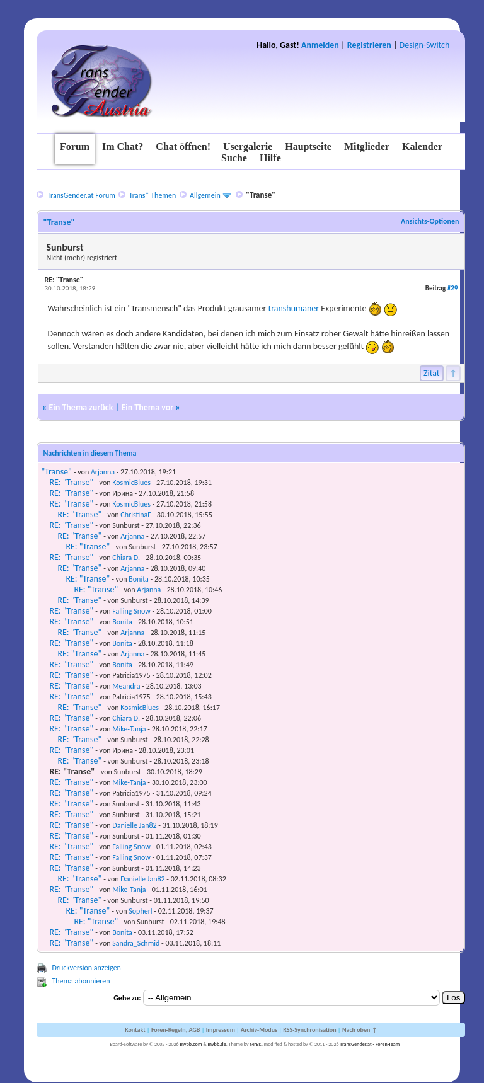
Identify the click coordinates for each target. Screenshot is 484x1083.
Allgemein (205, 195)
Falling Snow (131, 611)
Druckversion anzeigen (86, 967)
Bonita (139, 579)
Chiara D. (126, 557)
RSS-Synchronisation (309, 1030)
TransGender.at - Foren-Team (370, 1044)
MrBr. (256, 1044)
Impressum (220, 1030)
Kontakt (135, 1030)
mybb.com (191, 1044)
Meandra (126, 686)
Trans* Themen (152, 195)
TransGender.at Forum (81, 195)
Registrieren (369, 45)
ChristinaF (135, 514)
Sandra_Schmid (135, 943)
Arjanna (103, 471)
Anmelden (320, 45)
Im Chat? (122, 146)
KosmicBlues (131, 482)
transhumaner (294, 308)
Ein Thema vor (147, 407)
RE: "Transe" (71, 482)
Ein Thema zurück (81, 407)
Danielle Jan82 (134, 825)
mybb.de (216, 1044)
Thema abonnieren (81, 981)
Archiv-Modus (259, 1030)
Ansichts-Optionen (430, 221)
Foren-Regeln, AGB (175, 1030)
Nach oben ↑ (359, 1030)
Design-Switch (425, 45)
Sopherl (140, 911)
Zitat (432, 373)
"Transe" (56, 471)
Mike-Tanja (129, 729)
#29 (452, 288)
